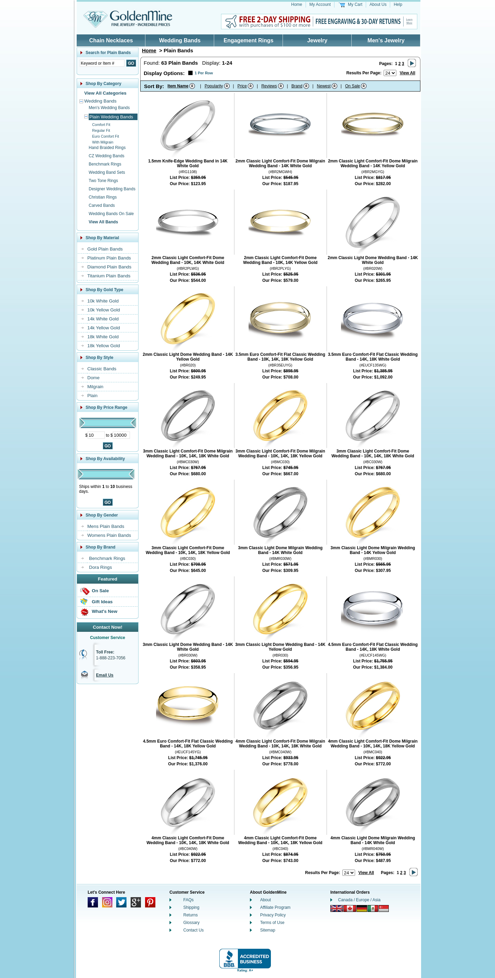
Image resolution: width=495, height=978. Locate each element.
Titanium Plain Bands (108, 275)
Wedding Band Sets (107, 172)
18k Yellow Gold (103, 345)
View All (407, 73)
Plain (92, 395)
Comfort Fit (101, 125)
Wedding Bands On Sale (111, 213)
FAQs (188, 899)
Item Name (177, 86)
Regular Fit (101, 130)
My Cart (355, 4)
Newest (324, 86)
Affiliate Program (275, 907)
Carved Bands (102, 205)
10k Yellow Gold (103, 309)
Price (242, 86)
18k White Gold (103, 336)
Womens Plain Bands (109, 535)
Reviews (269, 86)
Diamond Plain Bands (109, 266)
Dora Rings (100, 567)
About (265, 899)
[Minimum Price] (96, 435)
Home (296, 4)
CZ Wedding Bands (106, 155)
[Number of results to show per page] (390, 73)
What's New (104, 611)
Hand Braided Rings (107, 147)
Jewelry (317, 40)
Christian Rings (103, 197)
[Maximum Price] (121, 435)
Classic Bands (101, 368)
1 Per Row (204, 73)
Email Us (104, 675)
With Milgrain (102, 142)
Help (398, 4)
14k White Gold (103, 318)
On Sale (100, 590)
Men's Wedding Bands (109, 107)
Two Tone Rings (103, 180)
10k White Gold (103, 301)
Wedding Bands (180, 40)
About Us (378, 4)
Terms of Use (272, 922)
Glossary (191, 922)
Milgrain (95, 386)
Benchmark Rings (105, 164)
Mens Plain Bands (105, 526)
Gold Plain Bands (105, 249)
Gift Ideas (102, 601)
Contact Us (193, 930)
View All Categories (105, 93)
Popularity (214, 86)
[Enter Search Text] (102, 63)
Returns (190, 915)
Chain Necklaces (111, 40)
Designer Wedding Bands (112, 189)
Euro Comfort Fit (105, 136)
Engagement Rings (249, 40)
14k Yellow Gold (103, 327)
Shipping (191, 907)
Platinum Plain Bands (109, 258)
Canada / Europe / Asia (359, 899)
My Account (320, 4)
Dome (93, 377)
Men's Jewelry (386, 40)
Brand (297, 86)
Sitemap (267, 930)
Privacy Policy (273, 915)
